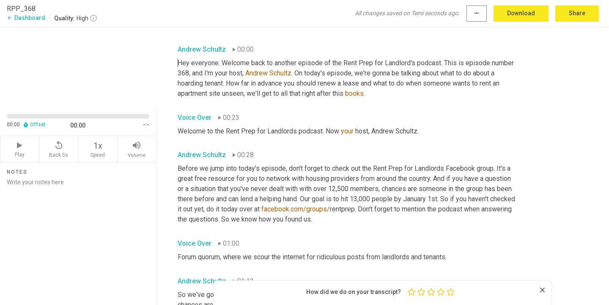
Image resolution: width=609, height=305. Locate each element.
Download (521, 13)
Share (577, 13)
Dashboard (26, 17)
